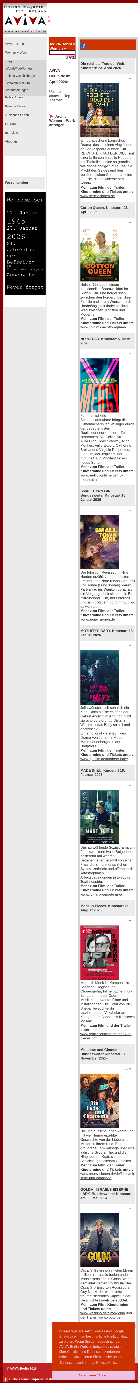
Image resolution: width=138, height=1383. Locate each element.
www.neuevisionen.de (97, 196)
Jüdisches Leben (16, 115)
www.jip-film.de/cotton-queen (103, 327)
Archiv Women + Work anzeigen (62, 120)
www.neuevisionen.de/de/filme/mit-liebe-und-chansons (107, 1176)
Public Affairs (13, 97)
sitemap (24, 1379)
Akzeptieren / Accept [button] (93, 1375)
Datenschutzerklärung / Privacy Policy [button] (88, 1362)
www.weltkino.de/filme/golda (102, 1313)
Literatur (10, 123)
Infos (9, 61)
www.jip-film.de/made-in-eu (101, 894)
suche (13, 1379)
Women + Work (15, 52)
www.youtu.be (109, 1317)
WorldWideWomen (18, 68)
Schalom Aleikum (17, 83)
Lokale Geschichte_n (20, 75)
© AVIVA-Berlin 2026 (22, 1368)
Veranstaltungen (16, 90)
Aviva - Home (14, 43)
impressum (39, 1379)
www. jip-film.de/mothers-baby (104, 759)
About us (11, 141)
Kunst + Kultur (14, 106)
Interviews (11, 132)
